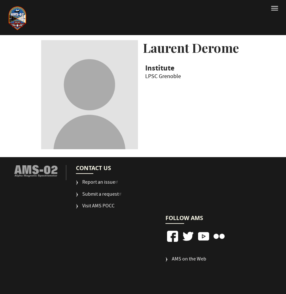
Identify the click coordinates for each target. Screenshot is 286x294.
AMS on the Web (189, 259)
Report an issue (101, 183)
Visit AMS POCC (98, 206)
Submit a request (102, 195)
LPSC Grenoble (163, 77)
